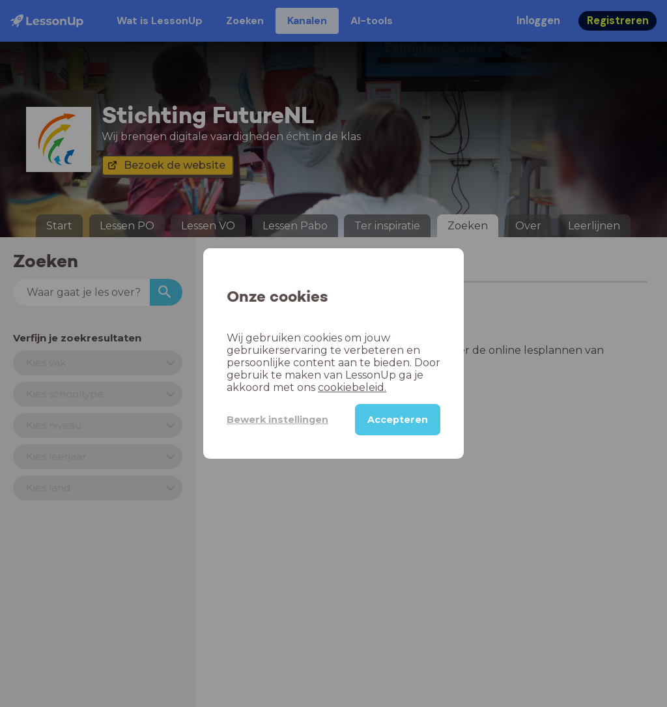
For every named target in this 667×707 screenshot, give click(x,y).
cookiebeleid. (352, 387)
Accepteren (397, 420)
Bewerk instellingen (277, 420)
